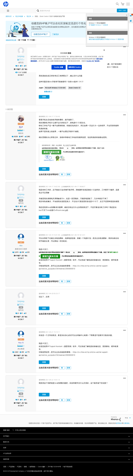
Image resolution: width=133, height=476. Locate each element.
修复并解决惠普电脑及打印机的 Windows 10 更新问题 (106, 39)
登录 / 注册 (122, 10)
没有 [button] (68, 174)
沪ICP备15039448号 (54, 466)
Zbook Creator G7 (74, 88)
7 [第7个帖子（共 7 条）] (15, 403)
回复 (44, 97)
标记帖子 (21, 75)
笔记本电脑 (19, 16)
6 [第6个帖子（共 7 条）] (15, 355)
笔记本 (29, 16)
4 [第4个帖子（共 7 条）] (15, 255)
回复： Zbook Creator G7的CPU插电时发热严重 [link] (50, 16)
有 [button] (62, 174)
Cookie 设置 (58, 67)
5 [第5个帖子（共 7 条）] (15, 316)
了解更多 (55, 34)
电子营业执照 (67, 466)
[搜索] (64, 11)
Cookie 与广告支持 (92, 61)
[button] (124, 47)
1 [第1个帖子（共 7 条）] (15, 69)
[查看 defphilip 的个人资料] (21, 56)
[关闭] (104, 50)
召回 (4, 466)
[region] (67, 60)
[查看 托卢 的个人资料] (21, 126)
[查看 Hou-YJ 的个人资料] (21, 342)
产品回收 (12, 466)
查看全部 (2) (48, 92)
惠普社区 (9, 16)
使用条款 (119, 423)
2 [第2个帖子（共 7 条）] (15, 139)
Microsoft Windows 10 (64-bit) (55, 88)
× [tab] (127, 15)
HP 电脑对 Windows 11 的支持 (98, 25)
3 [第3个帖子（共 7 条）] (15, 209)
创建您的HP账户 (41, 34)
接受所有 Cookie (74, 67)
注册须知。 (127, 423)
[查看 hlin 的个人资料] (21, 245)
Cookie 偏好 (41, 466)
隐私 (25, 466)
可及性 (19, 466)
